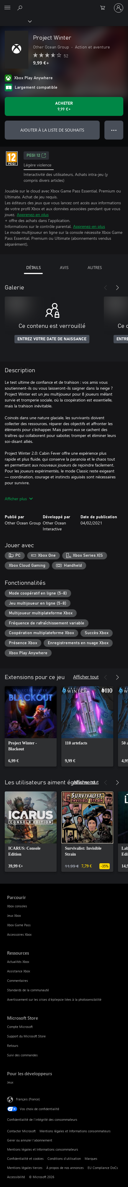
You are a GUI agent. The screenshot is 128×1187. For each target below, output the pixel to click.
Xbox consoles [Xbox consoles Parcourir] (17, 906)
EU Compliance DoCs (103, 1168)
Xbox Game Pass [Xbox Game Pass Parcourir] (19, 925)
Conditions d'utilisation (64, 1158)
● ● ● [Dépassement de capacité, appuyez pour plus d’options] (114, 130)
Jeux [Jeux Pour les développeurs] (10, 1082)
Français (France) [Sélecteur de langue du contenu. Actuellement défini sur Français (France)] (28, 1099)
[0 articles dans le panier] (104, 8)
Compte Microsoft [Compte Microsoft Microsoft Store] (20, 1027)
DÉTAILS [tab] (33, 267)
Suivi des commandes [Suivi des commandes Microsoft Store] (22, 1055)
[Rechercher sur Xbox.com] (21, 7)
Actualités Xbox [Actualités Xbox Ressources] (18, 961)
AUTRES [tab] (95, 267)
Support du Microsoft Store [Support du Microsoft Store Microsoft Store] (26, 1036)
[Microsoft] (64, 4)
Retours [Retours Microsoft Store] (12, 1045)
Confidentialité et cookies (25, 1158)
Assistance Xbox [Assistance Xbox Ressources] (18, 971)
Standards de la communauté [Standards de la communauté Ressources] (28, 990)
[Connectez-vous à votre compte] (118, 8)
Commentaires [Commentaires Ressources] (17, 980)
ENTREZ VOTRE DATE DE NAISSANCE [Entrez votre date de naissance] (51, 339)
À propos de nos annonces (65, 1168)
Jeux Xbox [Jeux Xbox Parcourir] (14, 915)
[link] (31, 726)
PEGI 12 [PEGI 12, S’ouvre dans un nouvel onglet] (36, 155)
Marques (91, 1158)
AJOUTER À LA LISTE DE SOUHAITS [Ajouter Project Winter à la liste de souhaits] (52, 130)
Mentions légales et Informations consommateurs (75, 1131)
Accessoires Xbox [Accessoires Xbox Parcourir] (19, 934)
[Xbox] (15, 21)
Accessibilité (16, 1177)
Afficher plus (19, 498)
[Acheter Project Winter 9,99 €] (64, 106)
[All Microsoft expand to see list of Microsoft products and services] (7, 8)
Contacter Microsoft (21, 1131)
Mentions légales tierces (24, 1168)
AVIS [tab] (64, 267)
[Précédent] (105, 288)
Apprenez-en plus (33, 214)
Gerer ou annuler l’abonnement (29, 1140)
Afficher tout (86, 676)
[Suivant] (117, 288)
